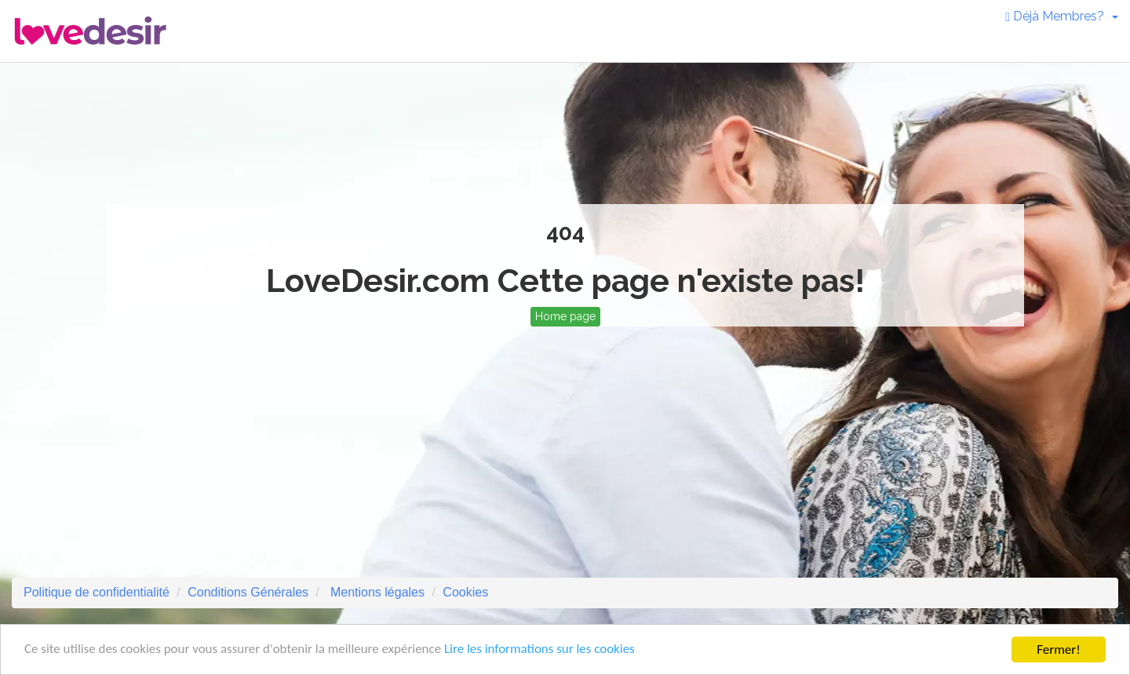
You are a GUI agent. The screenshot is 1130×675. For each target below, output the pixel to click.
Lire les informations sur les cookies (541, 652)
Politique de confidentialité (97, 592)
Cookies (465, 592)
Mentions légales (375, 592)
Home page (565, 316)
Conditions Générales (248, 592)
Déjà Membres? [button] (1061, 16)
